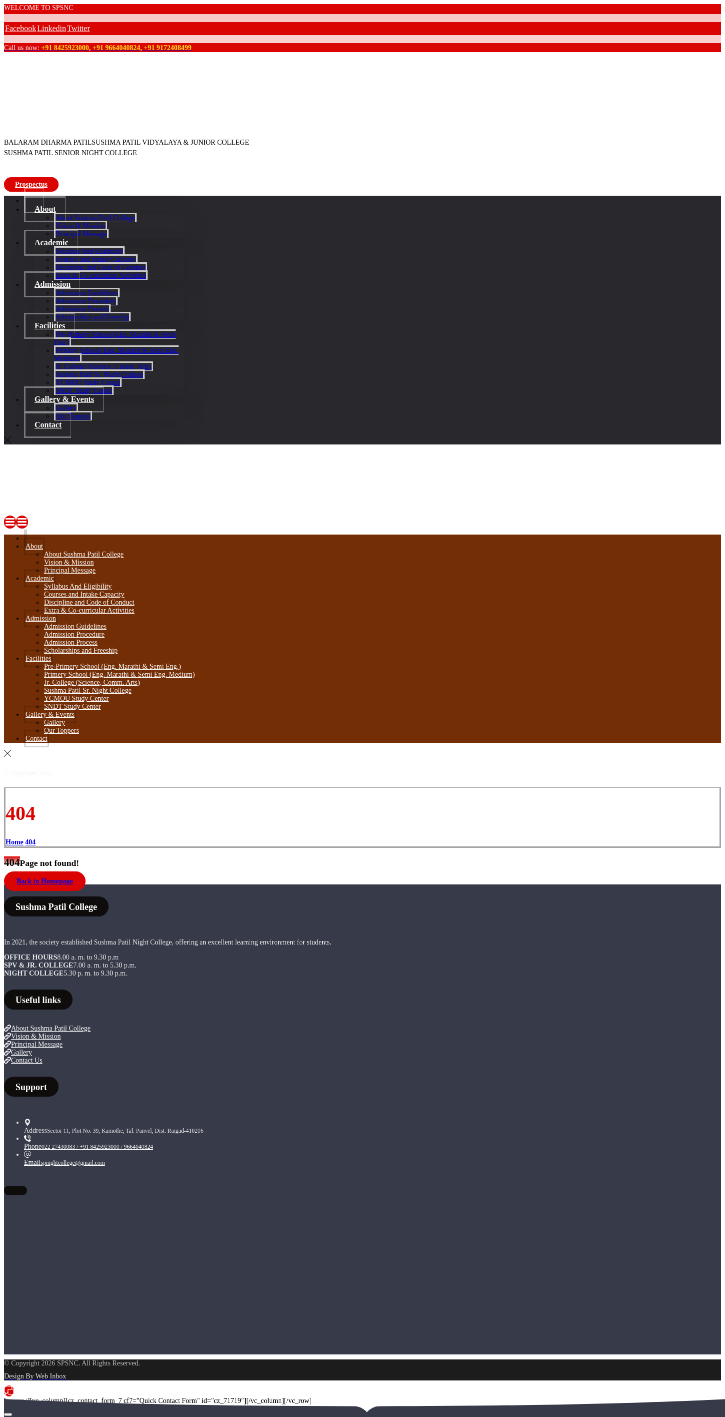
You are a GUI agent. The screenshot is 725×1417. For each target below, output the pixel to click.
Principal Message (33, 1044)
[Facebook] (20, 28)
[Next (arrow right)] (8, 1414)
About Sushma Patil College (47, 1028)
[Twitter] (78, 28)
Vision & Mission (32, 1036)
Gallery (18, 1052)
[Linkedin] (51, 28)
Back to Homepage (45, 881)
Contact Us (23, 1060)
